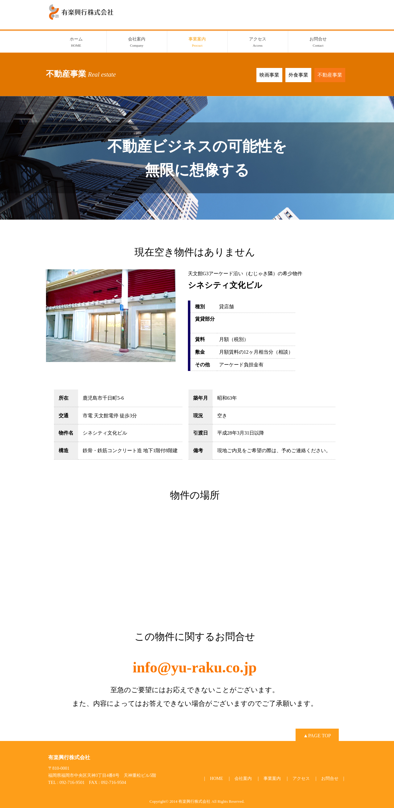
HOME (216, 778)
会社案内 (137, 42)
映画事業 (269, 75)
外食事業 (298, 75)
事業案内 (197, 42)
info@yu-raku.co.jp (195, 667)
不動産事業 (329, 75)
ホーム (76, 42)
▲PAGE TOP (317, 735)
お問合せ (318, 42)
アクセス (258, 42)
